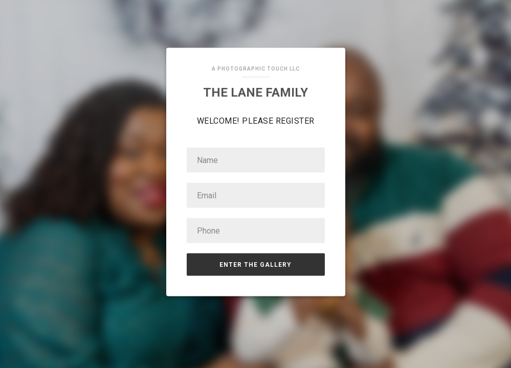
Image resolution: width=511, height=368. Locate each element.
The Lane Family (255, 92)
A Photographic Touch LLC (256, 69)
